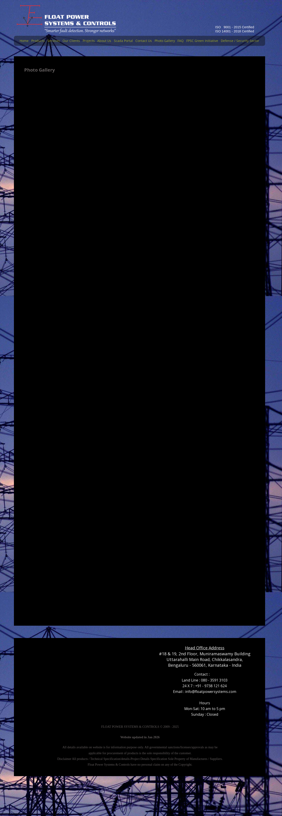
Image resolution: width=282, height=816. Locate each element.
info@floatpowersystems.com (210, 691)
